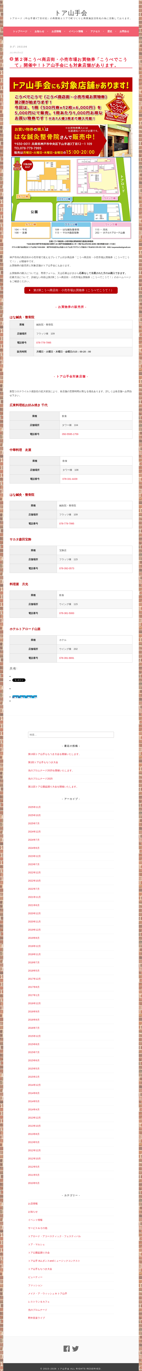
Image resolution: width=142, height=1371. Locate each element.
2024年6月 (34, 844)
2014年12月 (34, 1081)
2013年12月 (34, 1114)
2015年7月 (34, 1048)
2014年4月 (34, 1106)
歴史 (109, 31)
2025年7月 (34, 820)
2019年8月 (34, 934)
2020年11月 (34, 918)
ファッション (35, 1282)
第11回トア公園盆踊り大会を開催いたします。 (53, 783)
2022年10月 (34, 877)
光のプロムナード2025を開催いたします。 (51, 766)
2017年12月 (34, 975)
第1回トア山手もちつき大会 (43, 758)
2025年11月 (34, 803)
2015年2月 (34, 1073)
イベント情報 (76, 31)
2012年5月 (34, 1163)
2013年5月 (34, 1138)
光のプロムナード (37, 1306)
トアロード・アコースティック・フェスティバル (54, 1232)
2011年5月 (34, 1171)
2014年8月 (34, 1089)
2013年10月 (34, 1122)
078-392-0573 (66, 569)
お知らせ (39, 31)
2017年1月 (34, 991)
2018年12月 (34, 942)
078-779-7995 (43, 343)
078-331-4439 (70, 479)
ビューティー (35, 1273)
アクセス (95, 31)
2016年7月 (34, 1024)
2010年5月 (34, 1179)
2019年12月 (34, 926)
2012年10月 (34, 1155)
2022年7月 (34, 885)
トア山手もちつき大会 (40, 1265)
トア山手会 (71, 12)
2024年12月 (34, 828)
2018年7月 (34, 959)
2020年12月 (34, 910)
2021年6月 (34, 901)
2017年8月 (34, 983)
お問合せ (124, 31)
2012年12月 (34, 1147)
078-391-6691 (66, 658)
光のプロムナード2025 (40, 775)
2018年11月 (34, 950)
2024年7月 (34, 836)
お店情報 (56, 31)
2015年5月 (34, 1065)
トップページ (20, 31)
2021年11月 (34, 893)
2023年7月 (34, 861)
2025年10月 (34, 811)
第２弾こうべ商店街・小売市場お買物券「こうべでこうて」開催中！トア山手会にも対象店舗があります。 (71, 62)
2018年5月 (34, 967)
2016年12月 (34, 1000)
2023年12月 (34, 852)
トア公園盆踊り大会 (39, 1249)
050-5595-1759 (70, 434)
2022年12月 (34, 869)
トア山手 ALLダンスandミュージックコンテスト (54, 1257)
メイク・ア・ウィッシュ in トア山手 (47, 1290)
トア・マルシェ (36, 1241)
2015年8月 (34, 1040)
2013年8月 (34, 1130)
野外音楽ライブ (36, 1314)
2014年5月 (34, 1098)
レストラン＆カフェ (39, 1298)
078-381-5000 (66, 613)
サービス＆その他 (37, 1224)
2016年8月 (34, 1016)
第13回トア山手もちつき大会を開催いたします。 (54, 750)
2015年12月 (34, 1032)
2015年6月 (34, 1057)
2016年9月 (34, 1008)
